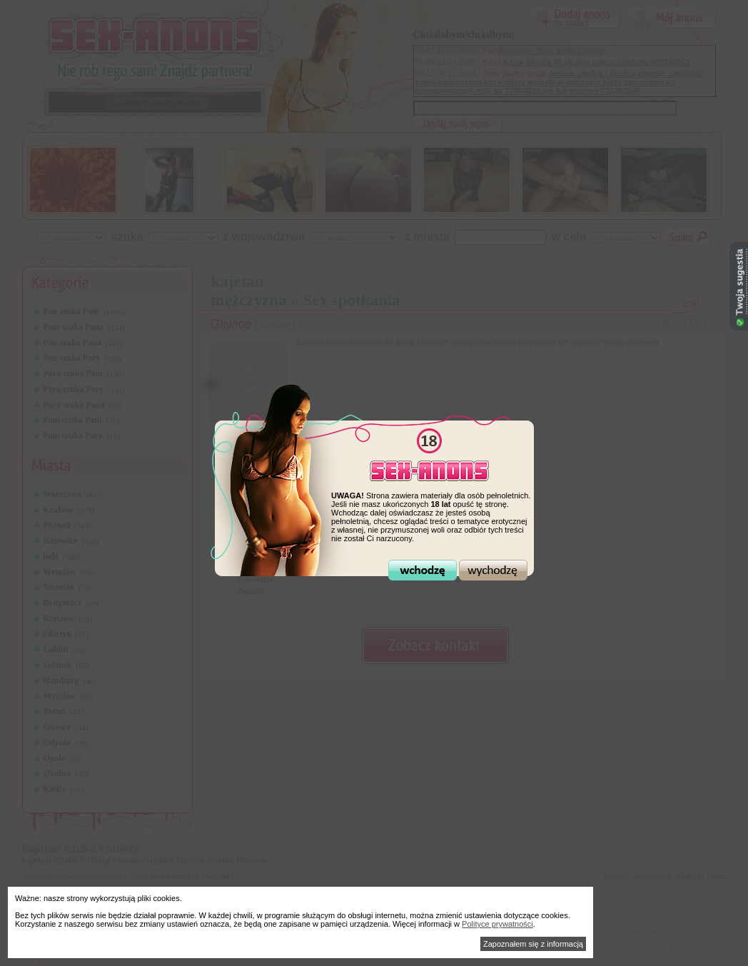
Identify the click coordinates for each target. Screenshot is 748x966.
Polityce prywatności (497, 924)
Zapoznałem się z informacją (533, 944)
